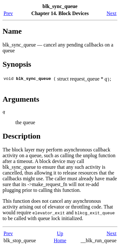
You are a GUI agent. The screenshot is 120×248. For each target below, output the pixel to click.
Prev (8, 13)
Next (111, 13)
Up (60, 234)
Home (60, 241)
